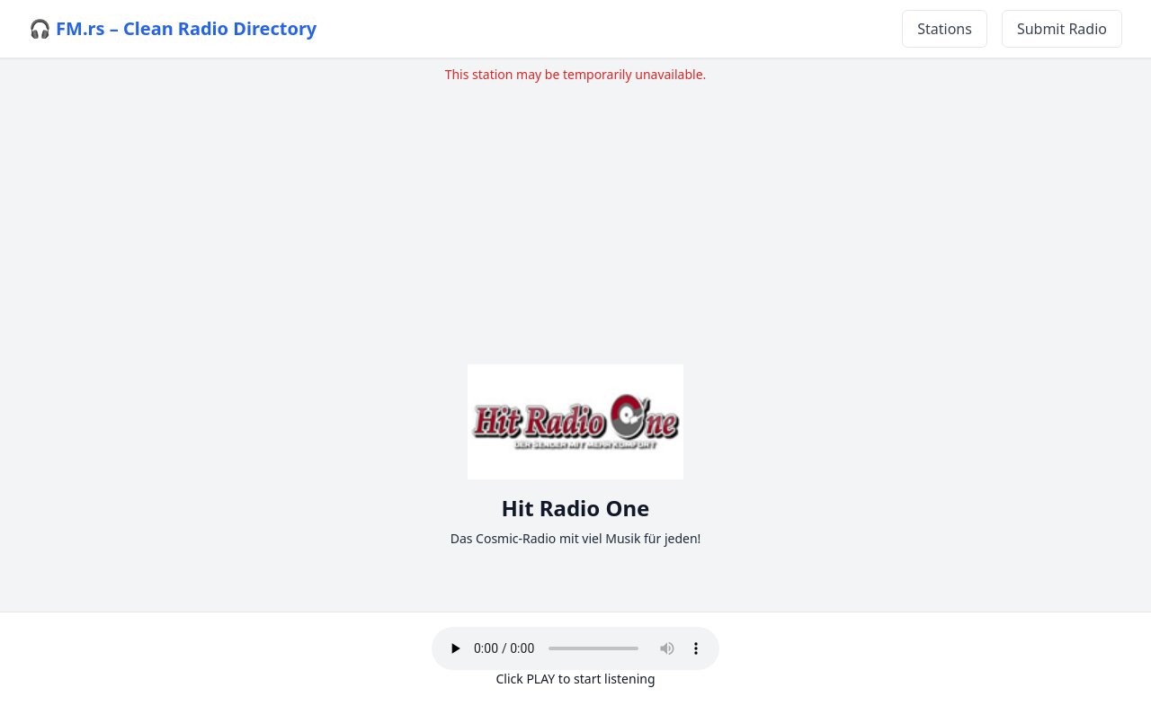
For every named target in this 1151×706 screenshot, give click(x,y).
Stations (944, 29)
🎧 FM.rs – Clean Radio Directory (173, 28)
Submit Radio (1062, 29)
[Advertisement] (575, 209)
